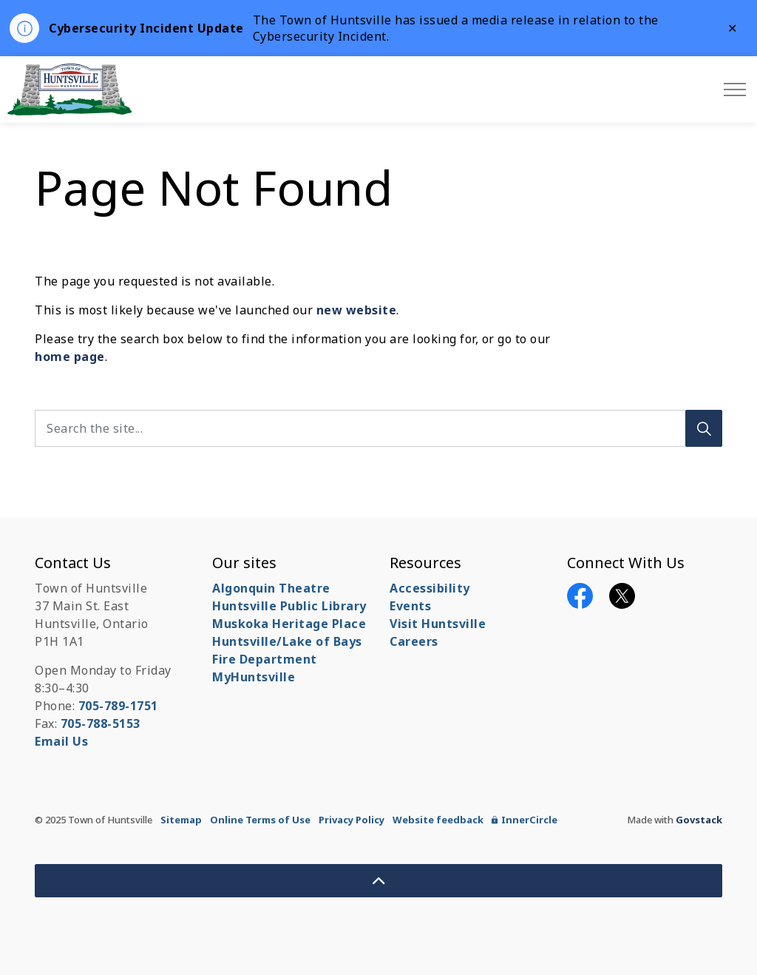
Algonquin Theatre (271, 588)
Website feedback (438, 819)
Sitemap (181, 819)
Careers (414, 641)
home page (70, 356)
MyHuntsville (253, 677)
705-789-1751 (118, 706)
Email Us (61, 741)
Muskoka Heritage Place (289, 623)
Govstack (699, 819)
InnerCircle (524, 819)
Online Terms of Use (260, 819)
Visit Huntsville (438, 623)
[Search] (703, 428)
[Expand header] (735, 89)
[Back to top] (378, 880)
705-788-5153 (100, 723)
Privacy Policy (351, 819)
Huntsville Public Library (289, 606)
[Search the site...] (378, 428)
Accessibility (430, 588)
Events (410, 606)
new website (356, 310)
